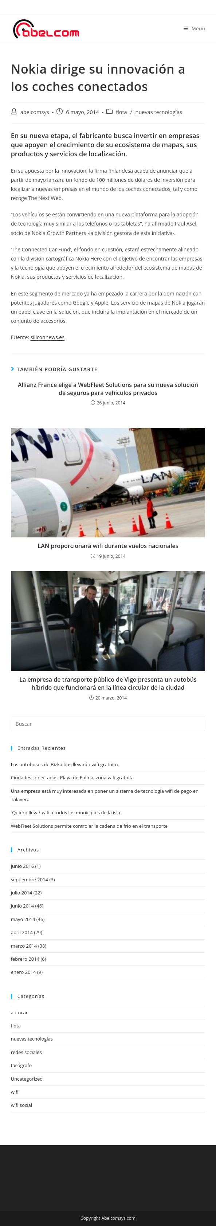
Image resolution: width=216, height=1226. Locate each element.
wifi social (21, 1105)
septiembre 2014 (29, 879)
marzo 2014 (24, 946)
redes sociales (26, 1052)
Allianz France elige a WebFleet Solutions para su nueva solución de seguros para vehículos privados (108, 389)
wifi (15, 1092)
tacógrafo (21, 1065)
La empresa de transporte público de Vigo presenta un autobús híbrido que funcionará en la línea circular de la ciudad (107, 683)
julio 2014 (21, 892)
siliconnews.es (47, 337)
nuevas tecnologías (159, 112)
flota (121, 112)
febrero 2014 (25, 959)
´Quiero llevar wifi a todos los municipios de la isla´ (66, 812)
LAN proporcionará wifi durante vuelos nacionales (108, 546)
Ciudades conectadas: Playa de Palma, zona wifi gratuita (72, 777)
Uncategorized (27, 1079)
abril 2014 (22, 932)
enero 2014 (23, 972)
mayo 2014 (23, 919)
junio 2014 (22, 905)
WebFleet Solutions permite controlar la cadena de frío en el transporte (89, 826)
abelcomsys (34, 112)
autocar (19, 1012)
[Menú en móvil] (194, 28)
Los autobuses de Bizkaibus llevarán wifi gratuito (64, 764)
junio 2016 (22, 866)
